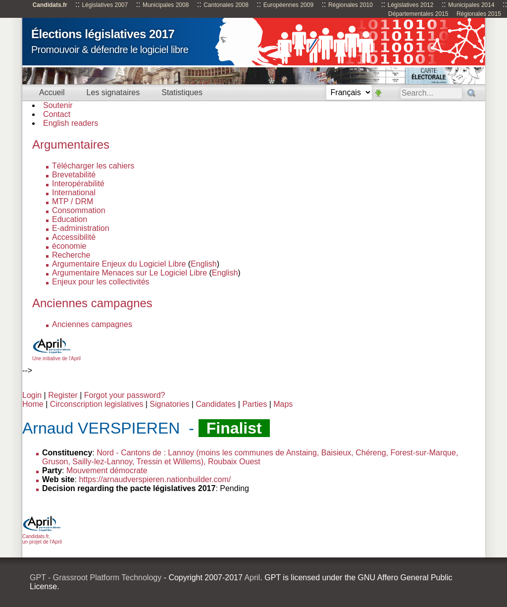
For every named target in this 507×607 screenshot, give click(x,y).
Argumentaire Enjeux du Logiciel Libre (119, 264)
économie (69, 246)
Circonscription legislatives (97, 404)
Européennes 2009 (288, 4)
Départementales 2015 (418, 13)
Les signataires (113, 92)
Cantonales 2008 (226, 4)
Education (69, 219)
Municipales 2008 (166, 4)
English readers (70, 123)
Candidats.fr (50, 4)
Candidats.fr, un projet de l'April (42, 536)
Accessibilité (74, 237)
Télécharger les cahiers (93, 166)
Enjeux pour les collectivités (101, 281)
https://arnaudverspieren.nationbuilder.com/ (155, 479)
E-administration (80, 228)
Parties (254, 404)
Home (33, 404)
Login (32, 395)
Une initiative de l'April (56, 355)
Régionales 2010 (350, 4)
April (252, 577)
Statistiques (182, 92)
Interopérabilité (78, 183)
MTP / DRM (72, 201)
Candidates (216, 404)
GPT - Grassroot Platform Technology (95, 577)
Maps (283, 404)
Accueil (52, 92)
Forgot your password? (124, 395)
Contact (56, 114)
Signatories (169, 404)
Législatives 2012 (411, 4)
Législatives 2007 (105, 4)
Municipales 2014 (471, 4)
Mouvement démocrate (107, 470)
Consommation (78, 210)
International (74, 192)
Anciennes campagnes (92, 324)
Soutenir (58, 105)
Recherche (71, 255)
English (203, 264)
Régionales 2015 (478, 13)
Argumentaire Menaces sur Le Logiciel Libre (129, 273)
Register (63, 395)
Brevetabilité (74, 174)
